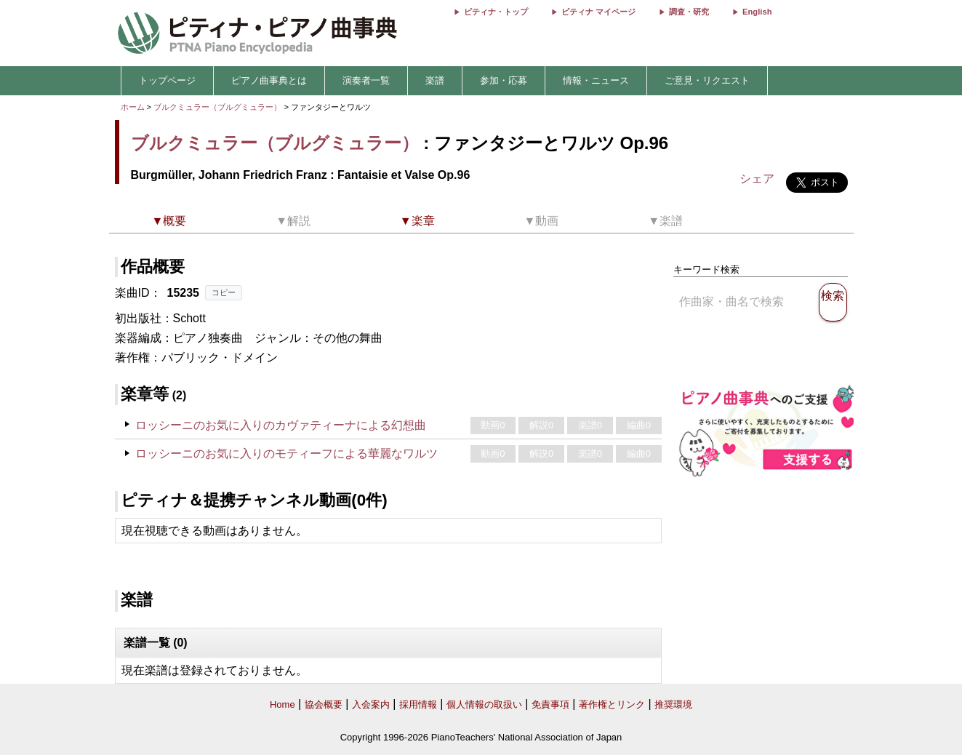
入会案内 (371, 704)
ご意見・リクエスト (707, 80)
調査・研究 (689, 11)
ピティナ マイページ (598, 11)
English (756, 11)
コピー (224, 292)
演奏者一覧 (366, 80)
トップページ (167, 80)
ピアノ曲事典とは (269, 80)
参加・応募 (503, 80)
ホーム (133, 107)
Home (282, 704)
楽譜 (434, 80)
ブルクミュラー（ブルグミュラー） (217, 107)
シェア (756, 178)
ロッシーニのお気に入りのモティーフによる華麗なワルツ (286, 453)
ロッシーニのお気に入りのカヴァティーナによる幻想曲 (280, 425)
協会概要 (323, 704)
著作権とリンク (612, 704)
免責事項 (550, 704)
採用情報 (418, 704)
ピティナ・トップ (496, 11)
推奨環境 (673, 704)
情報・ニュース (596, 80)
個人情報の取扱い (484, 704)
